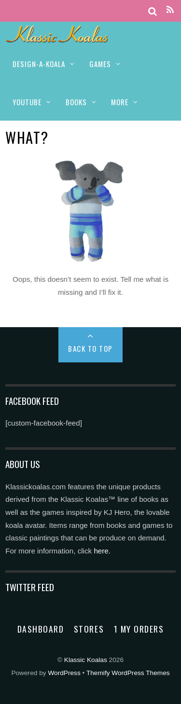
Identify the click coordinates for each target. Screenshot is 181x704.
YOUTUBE (27, 102)
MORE (119, 102)
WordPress (64, 672)
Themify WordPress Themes (128, 672)
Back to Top (90, 348)
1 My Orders (139, 628)
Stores (89, 628)
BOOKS (76, 102)
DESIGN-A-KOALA (39, 63)
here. (102, 551)
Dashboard (40, 628)
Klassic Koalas (85, 659)
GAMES (100, 63)
